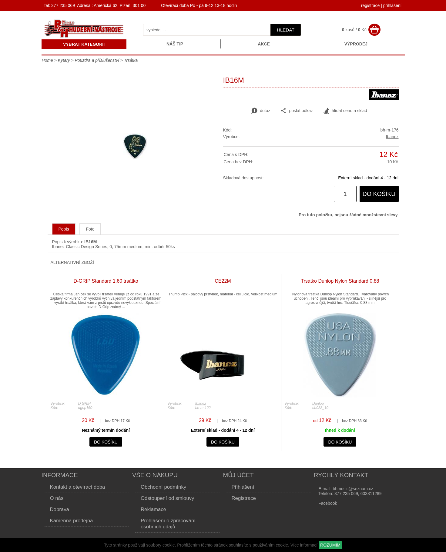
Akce (264, 44)
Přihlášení (243, 487)
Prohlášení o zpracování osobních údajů (168, 524)
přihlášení (392, 5)
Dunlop (318, 403)
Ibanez (392, 136)
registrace (370, 5)
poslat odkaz (296, 111)
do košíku (379, 194)
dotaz (260, 111)
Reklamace (153, 509)
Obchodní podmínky (163, 487)
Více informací (303, 545)
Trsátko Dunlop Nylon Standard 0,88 (340, 281)
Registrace (244, 498)
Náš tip (174, 44)
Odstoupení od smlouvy (167, 498)
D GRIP (84, 403)
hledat (285, 29)
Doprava (59, 509)
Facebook (327, 503)
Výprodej (355, 44)
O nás (57, 498)
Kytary (64, 60)
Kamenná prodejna (71, 521)
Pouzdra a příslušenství (97, 60)
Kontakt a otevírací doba (77, 487)
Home (47, 60)
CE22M (223, 281)
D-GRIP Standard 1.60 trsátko (105, 281)
